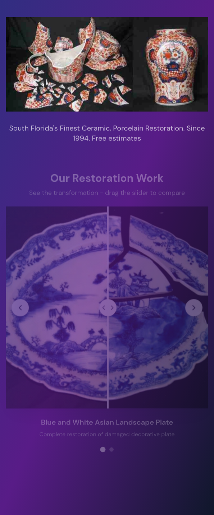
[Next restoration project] (193, 307)
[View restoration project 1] (102, 448)
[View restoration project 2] (111, 449)
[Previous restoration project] (20, 307)
